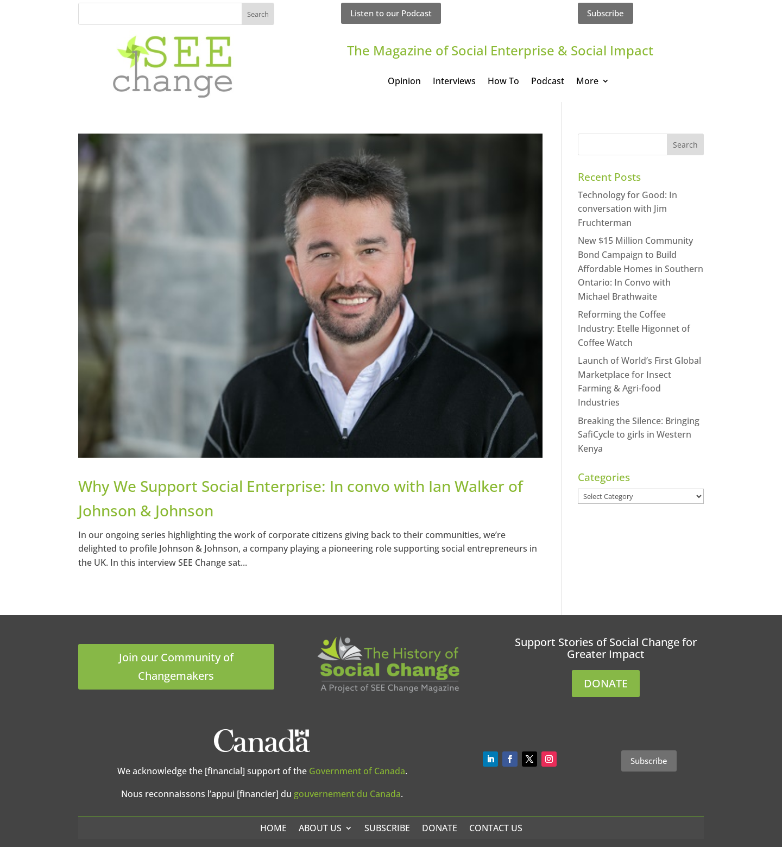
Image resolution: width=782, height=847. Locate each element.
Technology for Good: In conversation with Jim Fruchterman (627, 209)
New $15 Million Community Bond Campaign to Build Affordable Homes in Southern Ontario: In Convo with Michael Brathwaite (640, 268)
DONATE (606, 683)
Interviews (454, 82)
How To (503, 82)
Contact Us (495, 828)
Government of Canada (357, 771)
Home (273, 828)
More (587, 82)
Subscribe (605, 13)
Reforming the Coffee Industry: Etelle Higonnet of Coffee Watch (634, 328)
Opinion (404, 82)
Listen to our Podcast (391, 13)
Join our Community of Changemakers (176, 666)
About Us (320, 828)
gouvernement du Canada (347, 794)
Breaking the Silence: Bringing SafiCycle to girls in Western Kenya (638, 434)
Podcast (547, 82)
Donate (439, 828)
